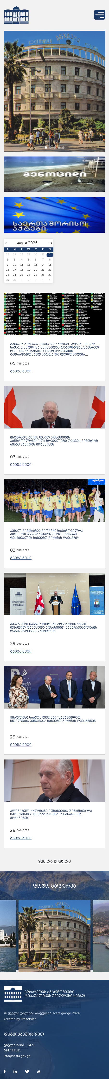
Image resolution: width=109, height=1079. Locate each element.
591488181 (12, 1050)
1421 (31, 1045)
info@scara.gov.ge (17, 1056)
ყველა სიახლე (54, 861)
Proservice (28, 1019)
